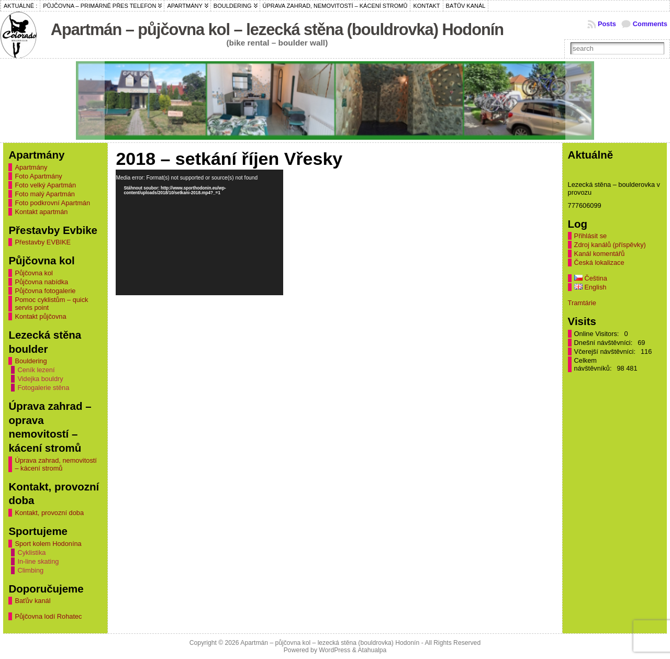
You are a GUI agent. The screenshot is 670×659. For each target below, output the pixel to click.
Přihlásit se (590, 236)
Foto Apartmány (38, 176)
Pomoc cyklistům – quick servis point (51, 303)
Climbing (30, 570)
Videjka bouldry (40, 379)
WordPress (334, 650)
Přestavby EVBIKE (43, 242)
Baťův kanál (32, 601)
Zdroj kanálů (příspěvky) (610, 245)
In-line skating (38, 561)
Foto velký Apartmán (45, 185)
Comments (650, 24)
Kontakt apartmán (41, 212)
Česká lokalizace (599, 262)
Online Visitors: (597, 334)
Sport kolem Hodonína (48, 544)
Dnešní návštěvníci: (604, 343)
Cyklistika (31, 552)
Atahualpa (372, 650)
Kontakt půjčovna (40, 316)
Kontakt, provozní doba (49, 513)
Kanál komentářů (599, 254)
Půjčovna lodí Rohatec (48, 616)
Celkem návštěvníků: (593, 364)
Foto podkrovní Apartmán (52, 203)
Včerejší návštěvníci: (606, 351)
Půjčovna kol (34, 273)
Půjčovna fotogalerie (45, 291)
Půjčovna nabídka (41, 282)
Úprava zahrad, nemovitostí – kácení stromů (55, 464)
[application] (199, 232)
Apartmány (31, 167)
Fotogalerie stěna (43, 388)
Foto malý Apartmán (45, 194)
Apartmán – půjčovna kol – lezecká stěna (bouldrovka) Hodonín (277, 29)
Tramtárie (582, 303)
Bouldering (31, 361)
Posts (607, 24)
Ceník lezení (35, 370)
